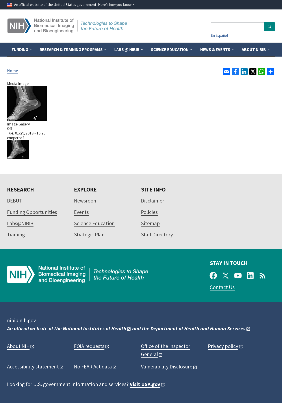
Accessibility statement (33, 366)
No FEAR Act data (93, 366)
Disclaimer (152, 200)
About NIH (18, 346)
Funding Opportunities (32, 212)
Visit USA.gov (145, 384)
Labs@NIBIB (20, 223)
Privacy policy (223, 346)
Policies (149, 212)
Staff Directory (157, 234)
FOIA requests (89, 346)
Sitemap (150, 223)
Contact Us (222, 287)
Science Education (94, 223)
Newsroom (86, 200)
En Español (219, 35)
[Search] (237, 26)
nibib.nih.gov (21, 320)
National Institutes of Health (94, 328)
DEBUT (14, 200)
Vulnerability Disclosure (166, 366)
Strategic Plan (89, 234)
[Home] (67, 31)
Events (81, 212)
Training (16, 234)
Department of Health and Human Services (197, 328)
